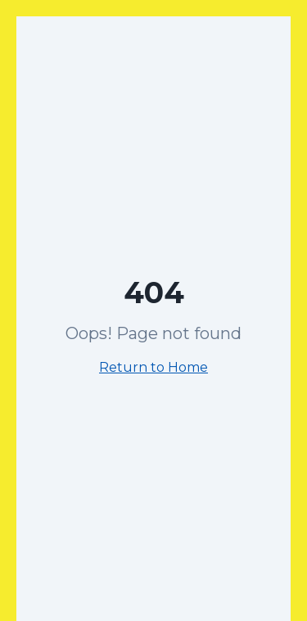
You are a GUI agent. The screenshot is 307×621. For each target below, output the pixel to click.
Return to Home (153, 367)
